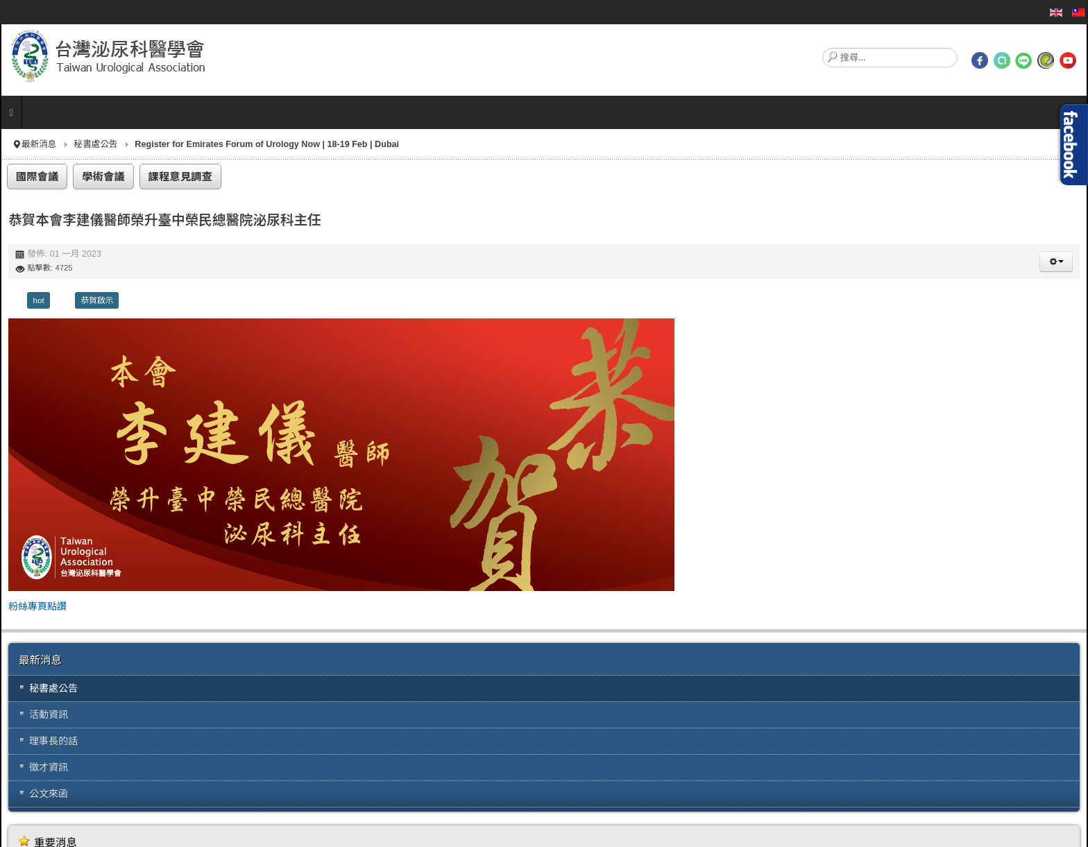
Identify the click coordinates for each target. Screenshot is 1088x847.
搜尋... (822, 48)
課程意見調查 (180, 176)
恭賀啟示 (96, 300)
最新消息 (39, 144)
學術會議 (103, 176)
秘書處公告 (95, 144)
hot (38, 300)
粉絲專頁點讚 (37, 606)
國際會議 (37, 176)
